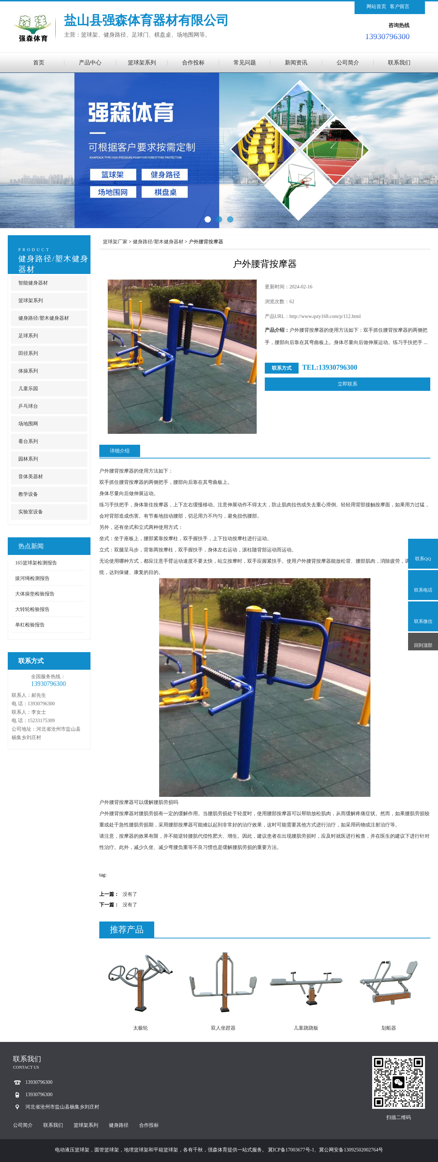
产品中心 (90, 62)
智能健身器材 (33, 283)
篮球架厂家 (115, 241)
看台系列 (28, 441)
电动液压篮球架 (72, 1149)
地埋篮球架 (136, 1149)
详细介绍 (120, 451)
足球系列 (28, 335)
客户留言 (399, 6)
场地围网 (28, 423)
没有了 (130, 894)
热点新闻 (31, 546)
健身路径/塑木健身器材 (43, 318)
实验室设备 (30, 511)
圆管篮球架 (106, 1149)
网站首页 (376, 6)
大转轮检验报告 (32, 609)
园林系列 (28, 459)
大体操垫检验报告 (35, 593)
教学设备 (28, 494)
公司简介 (348, 62)
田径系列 (28, 353)
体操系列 (28, 371)
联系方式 (31, 660)
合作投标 (193, 62)
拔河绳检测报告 (32, 578)
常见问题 (244, 62)
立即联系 (347, 384)
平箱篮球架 (166, 1149)
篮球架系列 (142, 62)
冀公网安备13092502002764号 (351, 1149)
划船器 (388, 1028)
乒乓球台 (28, 406)
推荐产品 (127, 929)
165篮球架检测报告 (36, 563)
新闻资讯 (296, 62)
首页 (38, 62)
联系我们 (399, 62)
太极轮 (140, 1028)
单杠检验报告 (30, 624)
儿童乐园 (28, 388)
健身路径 (119, 1125)
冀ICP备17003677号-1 (291, 1149)
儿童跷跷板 (306, 1028)
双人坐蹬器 (223, 1028)
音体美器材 (30, 476)
